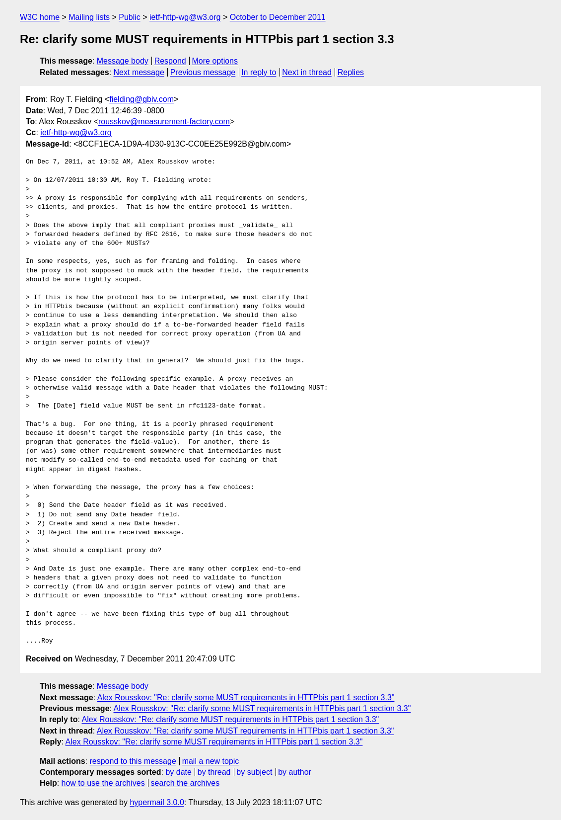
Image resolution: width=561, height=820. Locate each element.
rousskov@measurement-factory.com (164, 121)
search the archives (185, 783)
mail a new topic (210, 761)
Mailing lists (89, 17)
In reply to (258, 72)
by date (178, 772)
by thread (214, 772)
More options (215, 61)
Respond (170, 61)
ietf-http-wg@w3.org (184, 17)
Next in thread (307, 72)
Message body (122, 61)
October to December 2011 (278, 17)
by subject (254, 772)
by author (294, 772)
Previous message (203, 72)
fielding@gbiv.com (141, 99)
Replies (351, 72)
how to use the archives (103, 783)
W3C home (40, 17)
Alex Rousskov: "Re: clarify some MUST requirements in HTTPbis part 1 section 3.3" (246, 697)
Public (129, 17)
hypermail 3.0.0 (157, 802)
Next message (139, 72)
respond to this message (132, 761)
